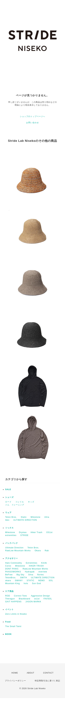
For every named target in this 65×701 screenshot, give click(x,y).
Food (8, 622)
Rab (47, 550)
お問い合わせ (32, 122)
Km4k (44, 563)
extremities (10, 535)
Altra (46, 517)
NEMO (41, 580)
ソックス (9, 528)
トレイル (19, 502)
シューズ (9, 497)
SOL (51, 580)
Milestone (35, 517)
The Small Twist (13, 626)
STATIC (30, 580)
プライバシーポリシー (15, 681)
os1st (37, 599)
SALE (8, 489)
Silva (30, 575)
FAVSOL (48, 599)
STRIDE (24, 535)
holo (26, 583)
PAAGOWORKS (13, 572)
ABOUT (30, 673)
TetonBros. (10, 577)
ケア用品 (9, 591)
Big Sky (20, 575)
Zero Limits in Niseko (16, 614)
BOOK (8, 634)
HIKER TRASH (36, 566)
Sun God (36, 583)
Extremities (31, 563)
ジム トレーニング (14, 505)
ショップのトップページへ (32, 116)
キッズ (31, 502)
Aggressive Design (40, 596)
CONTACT (48, 673)
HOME (14, 673)
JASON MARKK (33, 602)
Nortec (40, 575)
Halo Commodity (13, 563)
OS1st (49, 532)
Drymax (23, 532)
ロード (8, 502)
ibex (7, 520)
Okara (38, 550)
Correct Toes (20, 596)
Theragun (10, 599)
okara (8, 580)
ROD (7, 596)
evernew (43, 572)
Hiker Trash (36, 532)
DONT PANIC (12, 569)
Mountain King (12, 583)
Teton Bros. (11, 517)
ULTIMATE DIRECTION (25, 520)
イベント (9, 609)
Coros (8, 566)
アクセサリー (11, 558)
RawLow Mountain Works (18, 550)
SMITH (23, 577)
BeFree (9, 575)
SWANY (19, 580)
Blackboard (24, 599)
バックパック (11, 543)
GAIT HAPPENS (13, 602)
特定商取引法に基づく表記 (47, 681)
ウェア (8, 512)
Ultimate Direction (14, 548)
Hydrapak (29, 572)
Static (24, 517)
